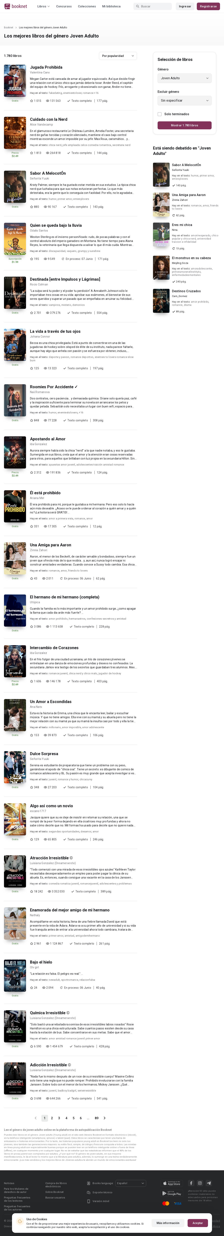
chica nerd (55, 145)
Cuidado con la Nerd (48, 119)
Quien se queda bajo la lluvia (56, 225)
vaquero (72, 251)
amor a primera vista (61, 518)
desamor (86, 831)
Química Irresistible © (50, 1012)
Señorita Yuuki (39, 178)
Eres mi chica (182, 225)
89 (96, 1118)
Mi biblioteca (111, 6)
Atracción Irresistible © (51, 858)
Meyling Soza (180, 262)
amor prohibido (58, 618)
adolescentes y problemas (116, 883)
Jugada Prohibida (46, 67)
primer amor (65, 198)
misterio (66, 304)
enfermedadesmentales (186, 275)
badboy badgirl (67, 1090)
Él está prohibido (45, 492)
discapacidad (57, 251)
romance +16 (90, 92)
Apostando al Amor (48, 439)
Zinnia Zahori (38, 550)
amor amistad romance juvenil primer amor (74, 1038)
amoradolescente (201, 268)
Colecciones (87, 6)
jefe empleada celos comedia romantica (87, 145)
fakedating (55, 92)
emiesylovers (81, 198)
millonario (55, 727)
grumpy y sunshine (89, 251)
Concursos (64, 6)
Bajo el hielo (41, 962)
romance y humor (68, 779)
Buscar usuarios (55, 1197)
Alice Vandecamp (41, 124)
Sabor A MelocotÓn (48, 173)
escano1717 (38, 811)
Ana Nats (36, 706)
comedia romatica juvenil (64, 883)
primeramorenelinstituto (186, 271)
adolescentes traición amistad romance (100, 464)
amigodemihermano (88, 935)
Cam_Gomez (179, 296)
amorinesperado (200, 235)
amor (89, 518)
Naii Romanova (40, 392)
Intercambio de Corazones (54, 647)
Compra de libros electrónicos (56, 1185)
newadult (54, 979)
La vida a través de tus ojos (55, 331)
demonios (78, 304)
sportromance (69, 979)
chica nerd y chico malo (83, 673)
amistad (69, 935)
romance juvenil (58, 673)
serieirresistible (87, 1090)
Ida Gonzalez (38, 444)
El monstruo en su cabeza (191, 258)
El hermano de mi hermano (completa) (64, 597)
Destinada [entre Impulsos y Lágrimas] (65, 279)
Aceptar (198, 1223)
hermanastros (77, 618)
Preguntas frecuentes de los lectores (17, 1199)
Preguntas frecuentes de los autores (17, 1208)
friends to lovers (78, 570)
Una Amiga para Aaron (50, 545)
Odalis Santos (39, 230)
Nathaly (35, 915)
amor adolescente (93, 727)
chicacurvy (86, 779)
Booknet (8, 27)
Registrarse (208, 6)
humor (52, 198)
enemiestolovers (68, 412)
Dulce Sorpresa (44, 753)
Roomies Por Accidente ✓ (54, 386)
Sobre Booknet (54, 1191)
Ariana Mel (37, 498)
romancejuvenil (89, 883)
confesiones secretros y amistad (106, 618)
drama (188, 305)
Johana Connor (40, 336)
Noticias (9, 1183)
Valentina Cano (40, 72)
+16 (81, 412)
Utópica (35, 602)
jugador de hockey (110, 673)
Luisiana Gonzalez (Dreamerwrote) (53, 863)
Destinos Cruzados (186, 291)
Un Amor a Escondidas (51, 701)
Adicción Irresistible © (50, 1065)
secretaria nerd (121, 145)
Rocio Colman (39, 284)
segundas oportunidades (64, 831)
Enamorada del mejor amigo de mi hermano (70, 910)
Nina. (175, 229)
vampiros (54, 304)
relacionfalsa (87, 979)
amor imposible (71, 727)
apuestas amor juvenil (62, 464)
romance (80, 518)
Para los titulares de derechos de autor (16, 1190)
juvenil (52, 779)
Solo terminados (173, 114)
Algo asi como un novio (51, 805)
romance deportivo (82, 357)
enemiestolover (72, 92)
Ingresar (185, 6)
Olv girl (34, 967)
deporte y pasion (59, 357)
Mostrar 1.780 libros (184, 125)
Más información (168, 1223)
